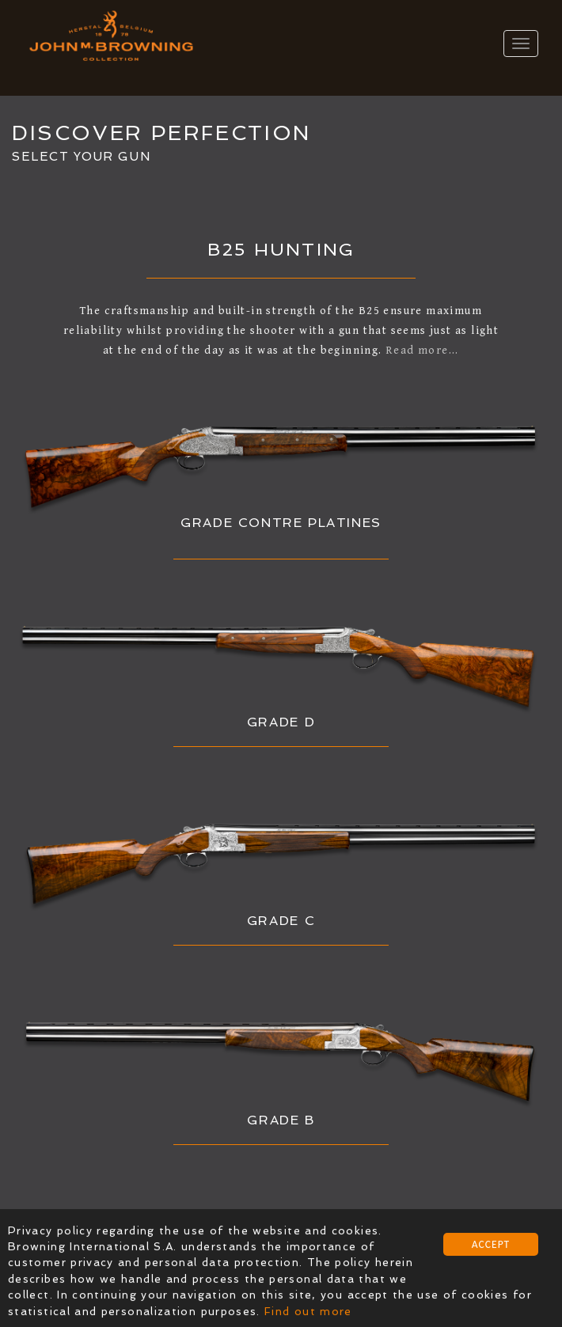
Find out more (308, 1311)
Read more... (422, 350)
